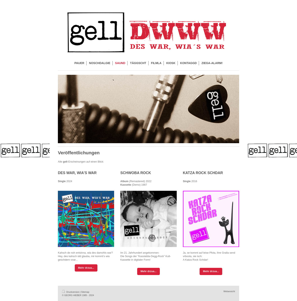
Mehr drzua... (86, 267)
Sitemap (85, 292)
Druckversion (71, 292)
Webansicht (229, 291)
